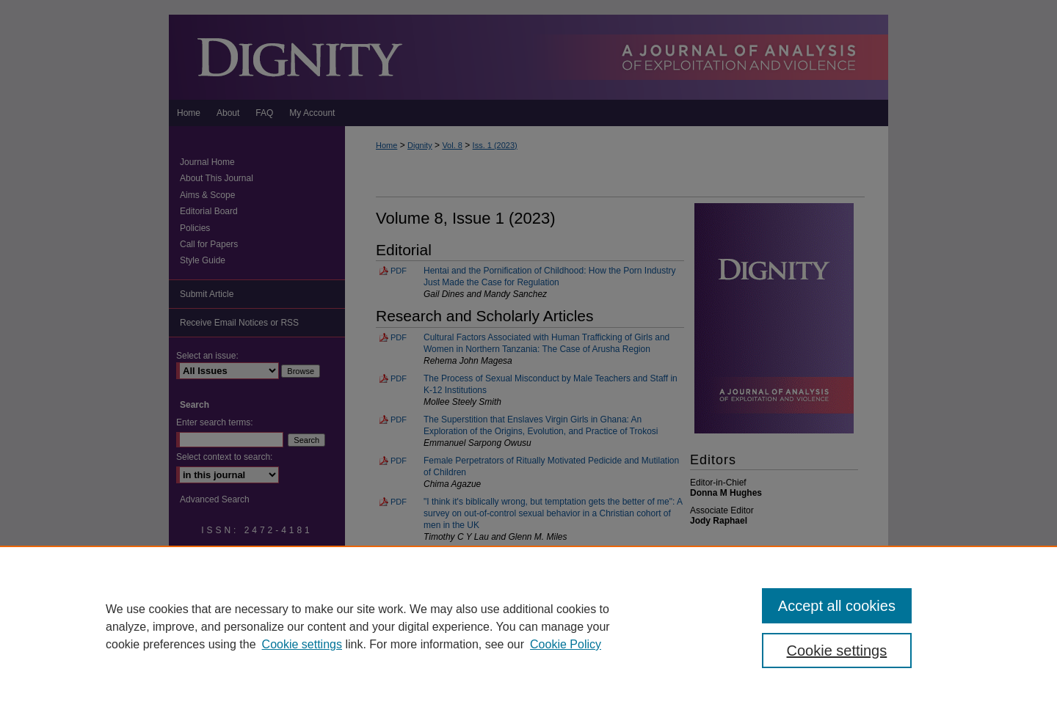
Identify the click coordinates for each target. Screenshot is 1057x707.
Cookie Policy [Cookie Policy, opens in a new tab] (565, 644)
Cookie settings (302, 644)
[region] (528, 626)
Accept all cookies (837, 606)
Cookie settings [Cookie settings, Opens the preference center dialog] (837, 650)
